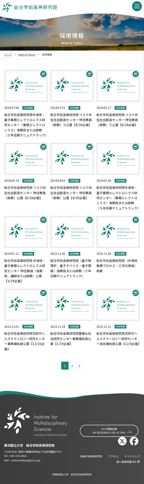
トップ (8, 54)
